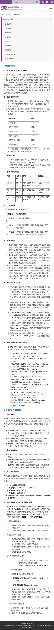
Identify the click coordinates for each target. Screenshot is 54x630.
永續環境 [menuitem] (8, 28)
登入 (43, 2)
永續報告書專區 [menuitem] (10, 59)
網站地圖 (24, 624)
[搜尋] (23, 2)
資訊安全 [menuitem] (8, 46)
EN (47, 2)
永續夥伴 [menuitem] (8, 41)
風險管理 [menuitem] (8, 50)
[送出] (37, 2)
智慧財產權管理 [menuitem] (10, 54)
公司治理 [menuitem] (8, 24)
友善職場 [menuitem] (8, 33)
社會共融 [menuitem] (8, 37)
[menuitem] (8, 19)
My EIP (31, 624)
